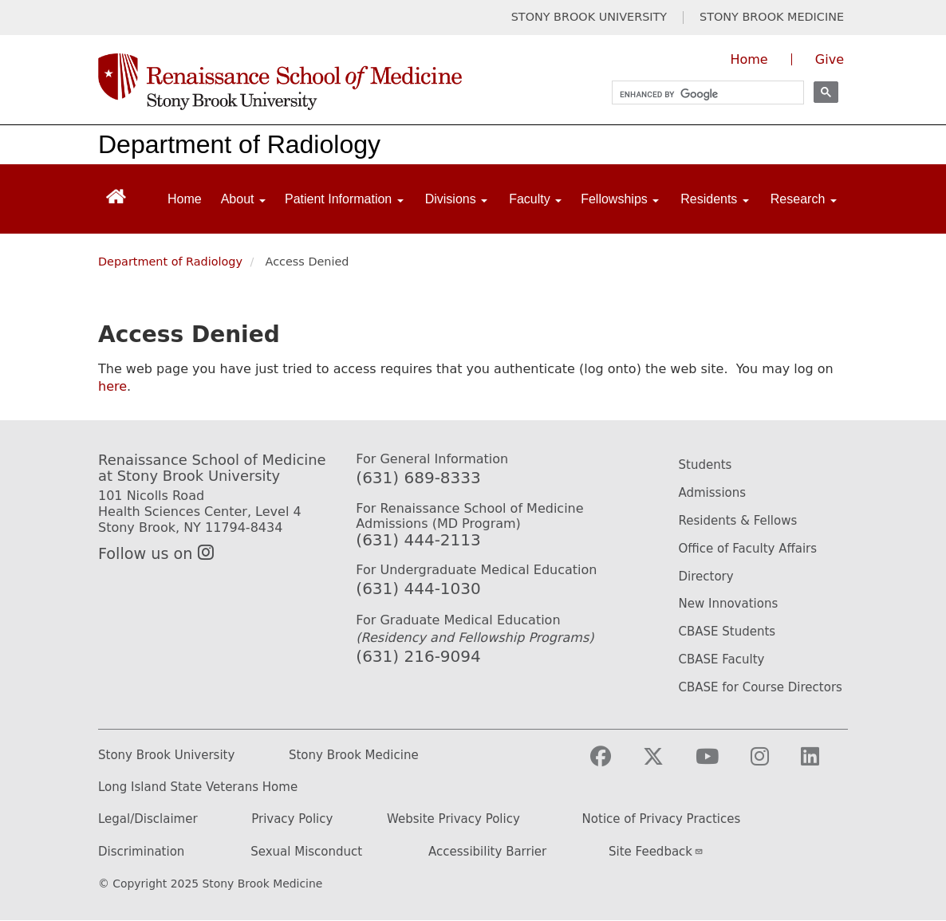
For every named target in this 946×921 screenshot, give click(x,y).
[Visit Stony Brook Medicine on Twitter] (666, 763)
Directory (705, 576)
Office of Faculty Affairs (747, 548)
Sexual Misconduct (306, 852)
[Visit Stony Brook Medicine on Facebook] (613, 763)
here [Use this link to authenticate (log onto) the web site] (112, 386)
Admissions (712, 493)
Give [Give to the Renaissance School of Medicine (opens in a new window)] (829, 59)
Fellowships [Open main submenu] (620, 199)
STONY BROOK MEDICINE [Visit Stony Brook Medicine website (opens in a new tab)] (772, 17)
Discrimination (141, 852)
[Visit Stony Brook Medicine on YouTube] (720, 763)
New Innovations (728, 603)
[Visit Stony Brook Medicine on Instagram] (772, 763)
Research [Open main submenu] (804, 199)
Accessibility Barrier (487, 852)
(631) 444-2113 (418, 539)
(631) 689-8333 (418, 477)
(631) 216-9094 (418, 656)
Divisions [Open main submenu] (456, 199)
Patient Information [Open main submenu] (344, 199)
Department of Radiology (239, 144)
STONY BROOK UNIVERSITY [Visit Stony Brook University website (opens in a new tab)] (589, 17)
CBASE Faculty (721, 659)
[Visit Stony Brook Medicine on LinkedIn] (823, 763)
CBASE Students (726, 631)
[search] (701, 94)
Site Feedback (656, 851)
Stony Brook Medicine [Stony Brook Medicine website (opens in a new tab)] (354, 755)
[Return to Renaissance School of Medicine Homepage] (116, 195)
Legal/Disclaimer (148, 819)
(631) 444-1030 (418, 588)
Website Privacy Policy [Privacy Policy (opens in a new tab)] (453, 819)
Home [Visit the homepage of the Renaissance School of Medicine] (748, 59)
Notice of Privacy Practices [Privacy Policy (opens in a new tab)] (661, 819)
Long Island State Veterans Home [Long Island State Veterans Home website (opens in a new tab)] (198, 787)
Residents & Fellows (737, 521)
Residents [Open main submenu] (714, 199)
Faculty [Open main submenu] (535, 199)
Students (704, 465)
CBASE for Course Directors (760, 687)
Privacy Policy (292, 819)
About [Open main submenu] (243, 199)
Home (185, 199)
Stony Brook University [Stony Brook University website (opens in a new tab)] (166, 755)
